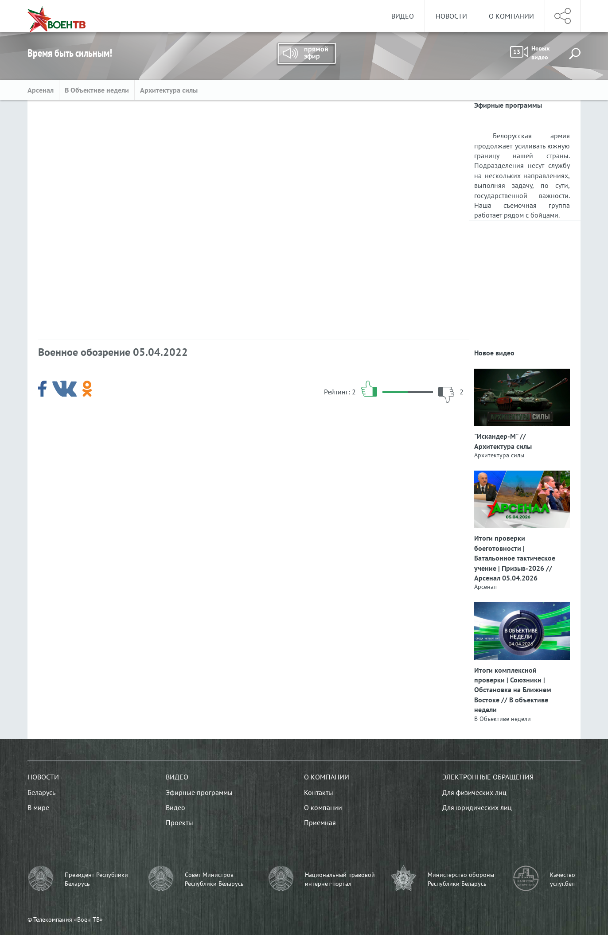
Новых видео (530, 52)
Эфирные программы (199, 792)
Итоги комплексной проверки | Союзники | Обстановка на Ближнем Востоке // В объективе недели (512, 690)
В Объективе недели (97, 90)
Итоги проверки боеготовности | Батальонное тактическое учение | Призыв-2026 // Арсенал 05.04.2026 (514, 558)
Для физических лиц (474, 792)
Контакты (318, 792)
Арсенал (40, 90)
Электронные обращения (488, 776)
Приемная (320, 822)
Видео (402, 16)
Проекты (179, 822)
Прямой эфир (306, 54)
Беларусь (41, 792)
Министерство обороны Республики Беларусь (461, 879)
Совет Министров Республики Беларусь (214, 879)
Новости (451, 16)
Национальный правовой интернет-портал (340, 879)
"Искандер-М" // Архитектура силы (503, 441)
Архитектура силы (169, 90)
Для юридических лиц (477, 807)
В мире (38, 807)
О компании (511, 16)
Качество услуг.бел (562, 879)
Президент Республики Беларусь (96, 879)
